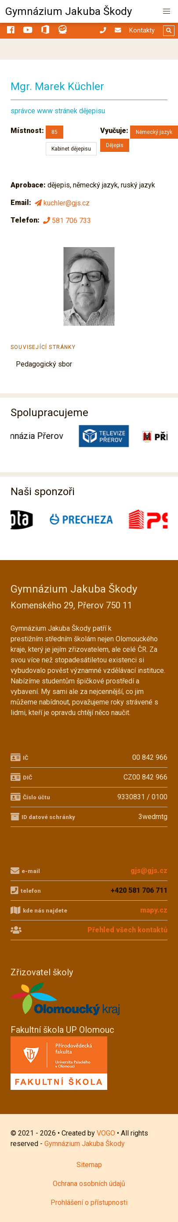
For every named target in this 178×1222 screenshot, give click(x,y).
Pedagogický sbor (44, 364)
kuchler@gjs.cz (61, 203)
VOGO (106, 1133)
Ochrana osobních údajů (89, 1183)
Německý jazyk (154, 132)
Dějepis (115, 145)
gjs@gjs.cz (149, 870)
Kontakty (142, 30)
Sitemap (89, 1165)
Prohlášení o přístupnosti (89, 1202)
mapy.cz (153, 910)
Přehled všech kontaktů (127, 930)
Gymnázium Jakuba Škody (68, 11)
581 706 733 (66, 220)
